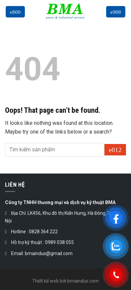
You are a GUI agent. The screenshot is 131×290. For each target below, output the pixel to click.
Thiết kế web (45, 281)
